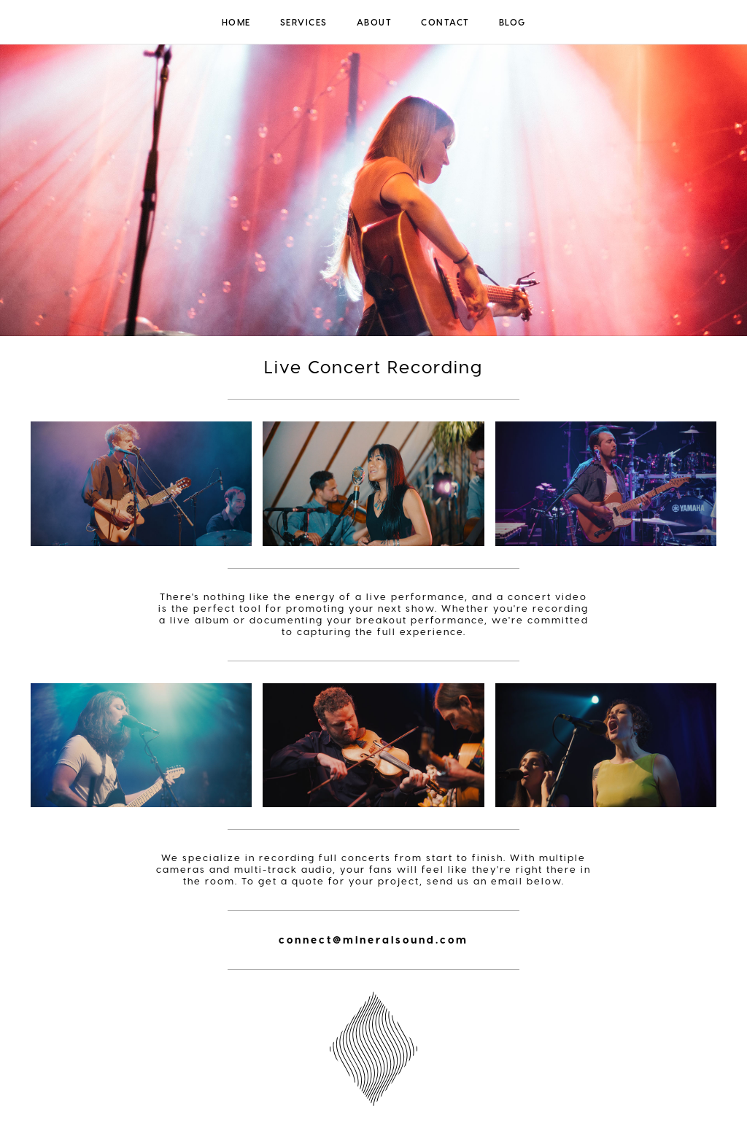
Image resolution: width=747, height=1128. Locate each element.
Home (236, 22)
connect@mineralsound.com (373, 939)
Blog (512, 22)
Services (304, 22)
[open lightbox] (141, 483)
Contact (445, 22)
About (374, 22)
